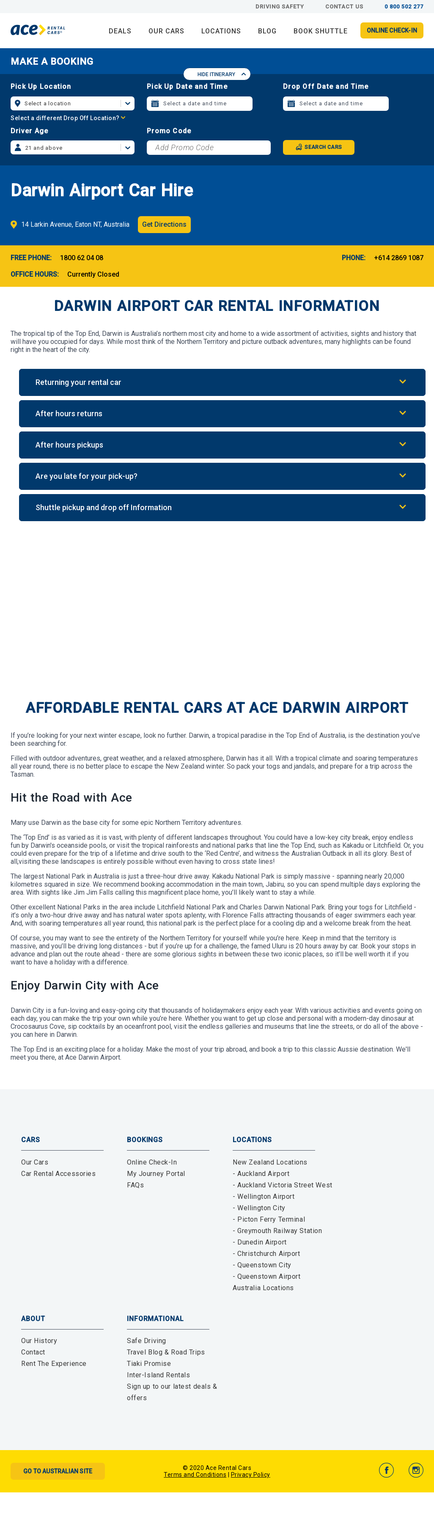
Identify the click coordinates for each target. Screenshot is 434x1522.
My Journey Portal (156, 1174)
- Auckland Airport (261, 1174)
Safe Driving (146, 1341)
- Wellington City (259, 1208)
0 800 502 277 (404, 6)
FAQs (135, 1185)
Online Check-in (392, 30)
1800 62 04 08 (81, 258)
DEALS (120, 31)
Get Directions (164, 224)
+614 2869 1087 (398, 258)
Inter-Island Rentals (158, 1375)
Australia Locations (263, 1288)
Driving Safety (279, 6)
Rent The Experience (54, 1364)
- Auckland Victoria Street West (282, 1185)
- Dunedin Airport (260, 1242)
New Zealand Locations (270, 1162)
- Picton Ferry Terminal (269, 1219)
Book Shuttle (321, 31)
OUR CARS (166, 31)
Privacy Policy (250, 1474)
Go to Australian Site (57, 1471)
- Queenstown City (262, 1265)
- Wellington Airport (263, 1196)
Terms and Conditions (195, 1474)
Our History (39, 1341)
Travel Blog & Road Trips (166, 1352)
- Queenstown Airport (266, 1276)
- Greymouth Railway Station (277, 1231)
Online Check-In (152, 1162)
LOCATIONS (221, 31)
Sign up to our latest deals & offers (172, 1392)
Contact (33, 1352)
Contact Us (344, 6)
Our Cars (35, 1162)
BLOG (267, 31)
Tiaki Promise (149, 1364)
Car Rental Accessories (58, 1174)
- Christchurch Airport (266, 1254)
